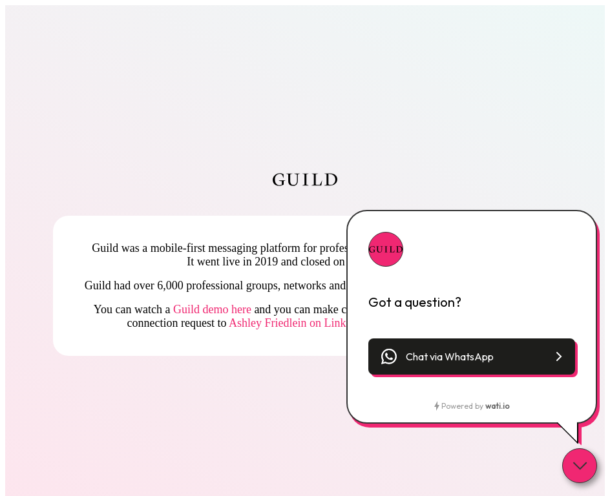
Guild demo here (212, 309)
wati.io (497, 406)
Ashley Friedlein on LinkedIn (297, 322)
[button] (471, 356)
